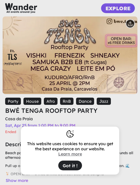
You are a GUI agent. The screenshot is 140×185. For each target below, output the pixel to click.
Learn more (70, 153)
